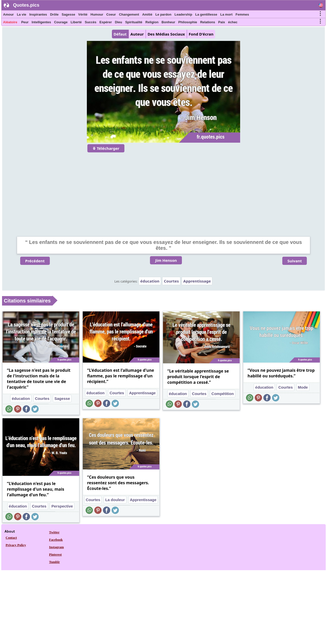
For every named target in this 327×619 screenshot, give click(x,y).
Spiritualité (133, 22)
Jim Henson (166, 260)
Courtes (171, 281)
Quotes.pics (26, 5)
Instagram (56, 547)
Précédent (35, 260)
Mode (303, 387)
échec (233, 22)
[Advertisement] (163, 191)
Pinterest (55, 554)
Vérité (82, 14)
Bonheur (168, 22)
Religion (151, 22)
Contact (11, 537)
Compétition (223, 393)
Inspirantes (38, 14)
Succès (91, 22)
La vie (21, 14)
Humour (96, 14)
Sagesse (68, 14)
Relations (207, 22)
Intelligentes (41, 22)
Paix (221, 22)
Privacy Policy (16, 545)
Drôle (54, 14)
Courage (61, 22)
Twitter (54, 532)
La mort (226, 14)
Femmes (242, 14)
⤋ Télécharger (105, 148)
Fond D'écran (201, 34)
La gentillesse (206, 14)
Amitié (147, 14)
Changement (129, 14)
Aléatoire (10, 22)
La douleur (115, 500)
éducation (149, 281)
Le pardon (163, 14)
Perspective (62, 506)
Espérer (105, 22)
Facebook (56, 540)
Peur (25, 22)
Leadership (183, 14)
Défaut (120, 34)
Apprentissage (197, 281)
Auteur (137, 34)
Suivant (294, 260)
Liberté (76, 22)
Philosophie (187, 22)
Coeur (111, 14)
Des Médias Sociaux (166, 34)
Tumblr (54, 562)
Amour (8, 14)
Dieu (118, 22)
